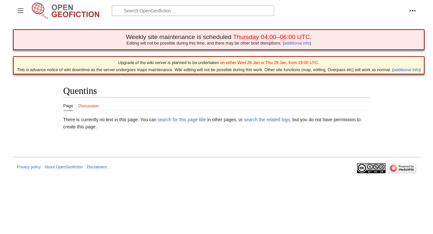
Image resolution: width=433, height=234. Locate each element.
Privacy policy (29, 167)
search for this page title (182, 119)
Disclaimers (97, 167)
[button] (20, 10)
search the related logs (267, 119)
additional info (297, 43)
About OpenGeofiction (64, 167)
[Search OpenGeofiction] (193, 11)
